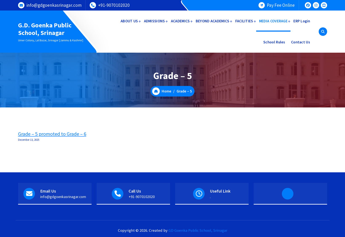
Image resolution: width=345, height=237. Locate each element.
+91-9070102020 (114, 5)
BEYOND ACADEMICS (212, 21)
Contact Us (300, 42)
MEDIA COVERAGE (273, 21)
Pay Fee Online (281, 5)
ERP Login (301, 21)
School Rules (274, 42)
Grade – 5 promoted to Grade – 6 (52, 134)
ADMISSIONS (154, 21)
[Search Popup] (323, 31)
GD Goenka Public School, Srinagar (197, 230)
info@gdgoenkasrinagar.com (54, 5)
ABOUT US (129, 21)
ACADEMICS (180, 21)
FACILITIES (244, 21)
